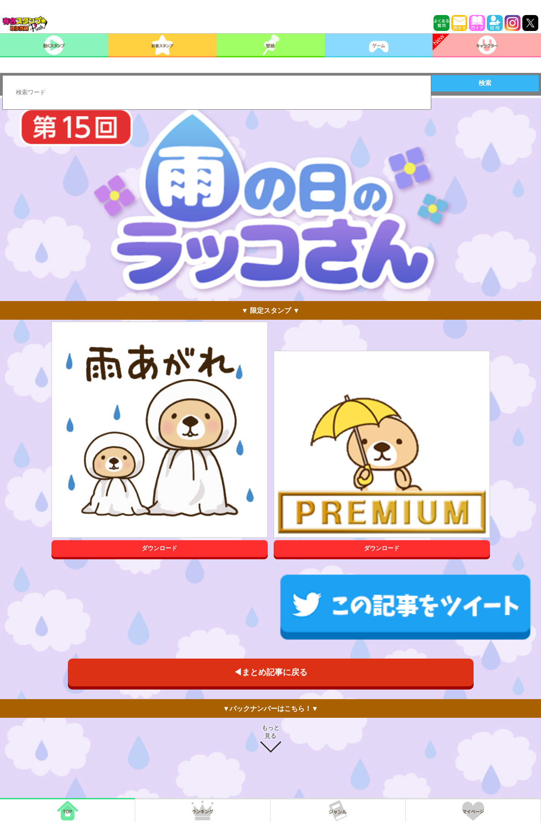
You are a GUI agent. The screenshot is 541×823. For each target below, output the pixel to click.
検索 (485, 83)
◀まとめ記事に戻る (270, 672)
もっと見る (271, 731)
